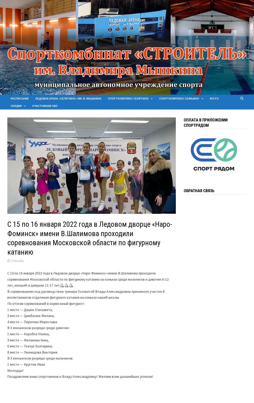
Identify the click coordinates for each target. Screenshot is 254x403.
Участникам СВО (45, 106)
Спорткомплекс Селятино (128, 98)
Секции (16, 106)
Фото (214, 98)
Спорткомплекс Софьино (179, 98)
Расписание (20, 98)
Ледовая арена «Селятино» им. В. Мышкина (68, 98)
